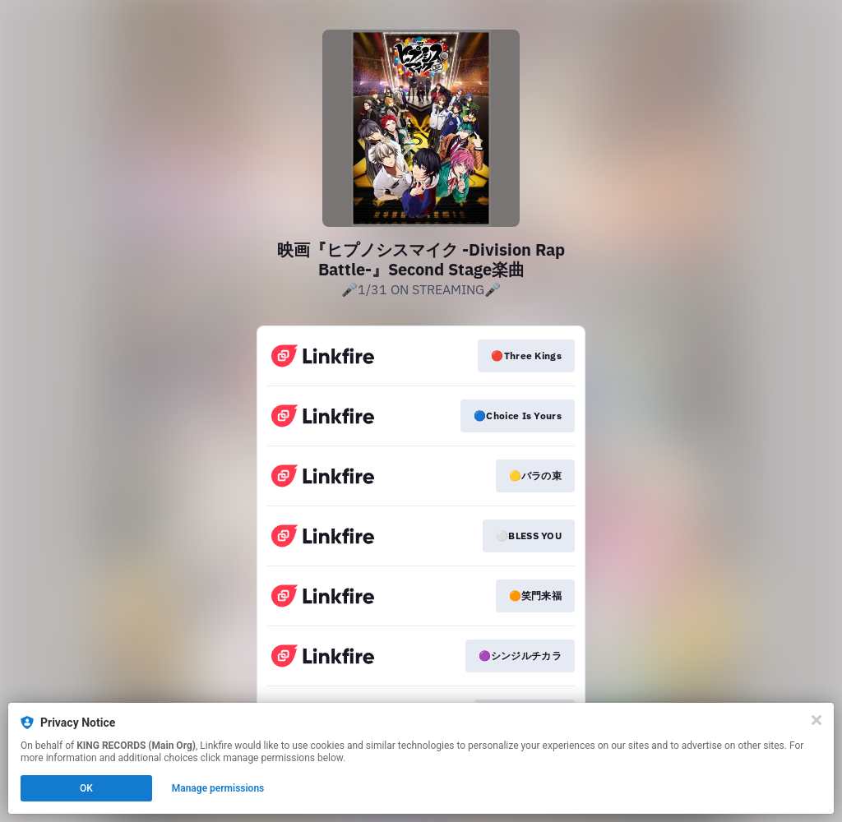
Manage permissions (218, 788)
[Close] (816, 720)
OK (86, 788)
